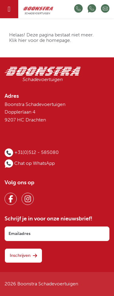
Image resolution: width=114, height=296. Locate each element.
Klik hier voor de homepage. (40, 40)
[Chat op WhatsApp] (92, 9)
